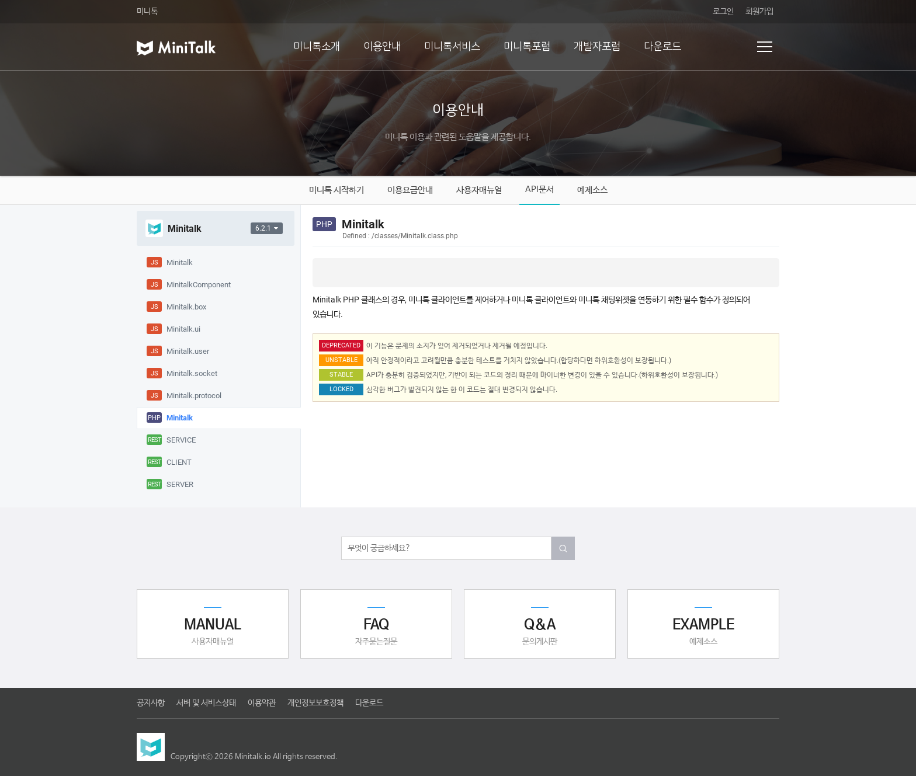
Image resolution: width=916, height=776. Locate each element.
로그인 (723, 11)
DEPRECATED (341, 345)
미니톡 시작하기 (336, 190)
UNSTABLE (341, 360)
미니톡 (147, 11)
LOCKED (341, 389)
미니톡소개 (316, 47)
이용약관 (262, 703)
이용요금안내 (410, 190)
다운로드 (662, 47)
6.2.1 (266, 228)
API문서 (539, 189)
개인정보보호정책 (315, 703)
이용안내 (382, 47)
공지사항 (151, 703)
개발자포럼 (597, 47)
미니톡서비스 (452, 47)
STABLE (341, 374)
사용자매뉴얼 (479, 190)
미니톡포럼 (527, 47)
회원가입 (759, 11)
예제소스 (592, 190)
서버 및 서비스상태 (206, 703)
